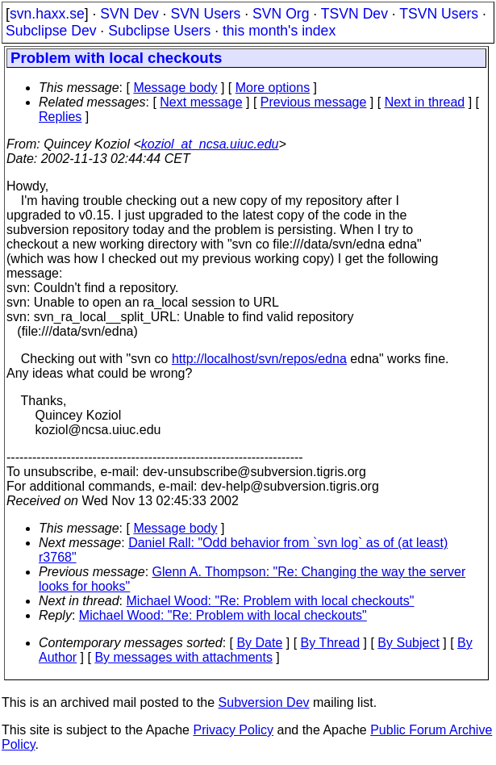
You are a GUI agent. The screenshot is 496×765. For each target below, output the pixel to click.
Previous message (314, 102)
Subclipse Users (159, 31)
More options (273, 87)
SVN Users (205, 14)
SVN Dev (129, 14)
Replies (60, 116)
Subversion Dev (264, 702)
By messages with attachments (183, 657)
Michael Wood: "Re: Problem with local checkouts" (271, 601)
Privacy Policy (233, 730)
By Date (259, 643)
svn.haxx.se (47, 14)
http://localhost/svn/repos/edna (259, 359)
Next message (201, 102)
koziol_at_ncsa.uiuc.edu (210, 144)
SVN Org (280, 14)
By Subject (408, 643)
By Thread (331, 643)
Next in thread (425, 102)
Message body (175, 87)
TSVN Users (438, 14)
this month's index (279, 31)
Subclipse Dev (51, 31)
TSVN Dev (354, 14)
